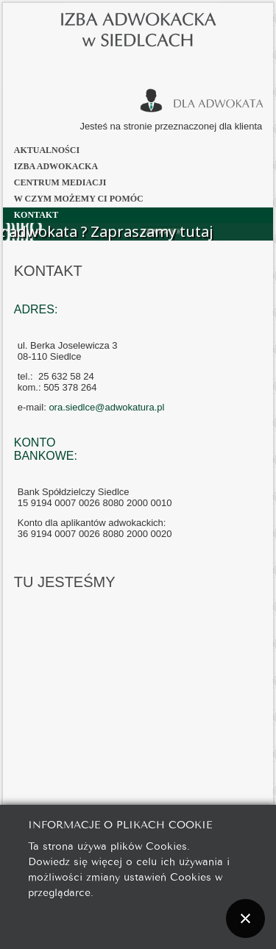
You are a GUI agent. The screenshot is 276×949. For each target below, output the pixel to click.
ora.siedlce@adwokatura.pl (106, 407)
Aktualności (46, 150)
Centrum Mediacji (60, 182)
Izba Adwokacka (56, 166)
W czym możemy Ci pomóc (79, 198)
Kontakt (36, 215)
